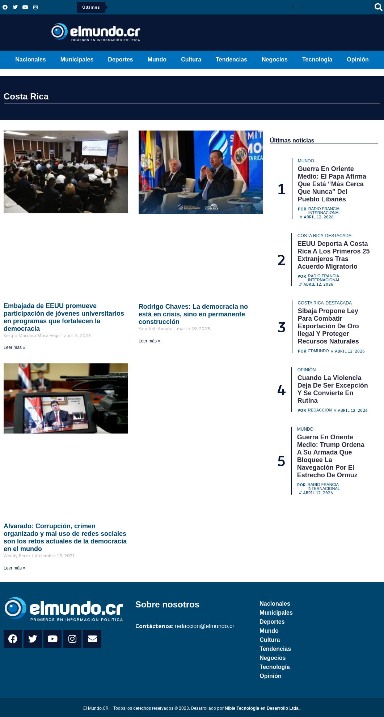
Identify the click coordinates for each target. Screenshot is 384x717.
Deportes (120, 59)
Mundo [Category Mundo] (306, 160)
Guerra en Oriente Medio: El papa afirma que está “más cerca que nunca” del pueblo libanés (332, 184)
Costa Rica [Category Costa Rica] (311, 235)
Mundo (157, 59)
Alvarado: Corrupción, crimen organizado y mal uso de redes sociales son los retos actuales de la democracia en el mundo (65, 537)
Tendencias (231, 59)
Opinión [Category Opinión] (307, 369)
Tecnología (317, 59)
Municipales (77, 59)
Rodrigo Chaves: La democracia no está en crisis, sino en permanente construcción (193, 314)
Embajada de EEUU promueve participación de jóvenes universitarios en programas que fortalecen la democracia (64, 317)
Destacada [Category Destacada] (338, 235)
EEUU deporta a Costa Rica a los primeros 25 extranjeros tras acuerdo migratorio (334, 255)
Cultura (191, 59)
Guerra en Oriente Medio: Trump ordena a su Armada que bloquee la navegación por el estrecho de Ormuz (330, 456)
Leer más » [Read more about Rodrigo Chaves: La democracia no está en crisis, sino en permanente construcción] (149, 340)
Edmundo (318, 351)
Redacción (320, 410)
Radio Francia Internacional (324, 211)
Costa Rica (26, 96)
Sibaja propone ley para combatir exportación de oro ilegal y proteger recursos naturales (328, 326)
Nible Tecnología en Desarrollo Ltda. (262, 708)
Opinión (357, 59)
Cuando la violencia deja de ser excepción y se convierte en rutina (333, 389)
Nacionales (30, 59)
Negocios (275, 59)
